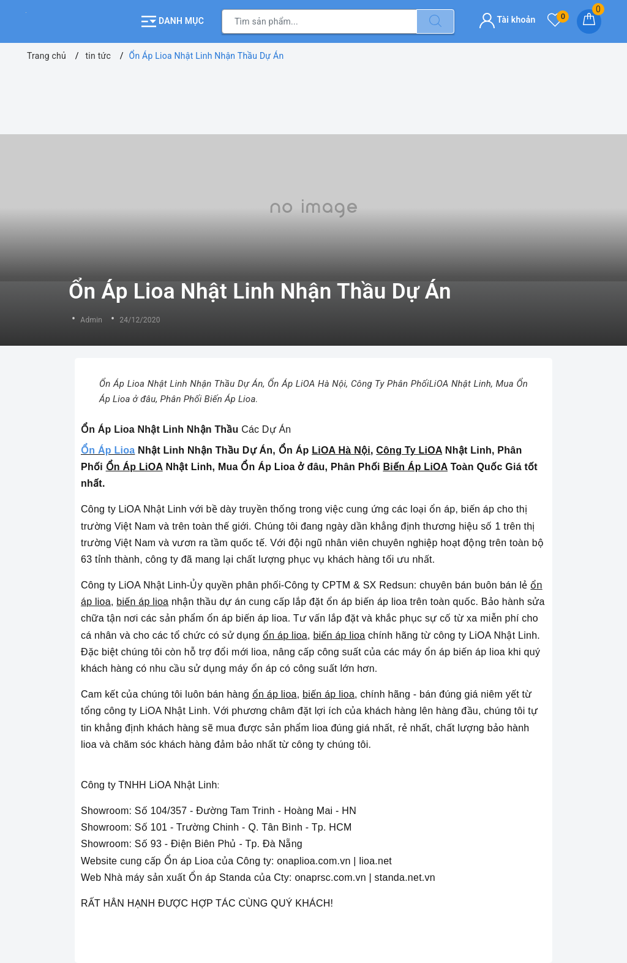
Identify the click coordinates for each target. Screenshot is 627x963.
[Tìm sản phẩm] (319, 21)
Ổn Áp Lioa (108, 450)
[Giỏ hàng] (589, 21)
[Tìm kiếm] (435, 21)
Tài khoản (507, 20)
